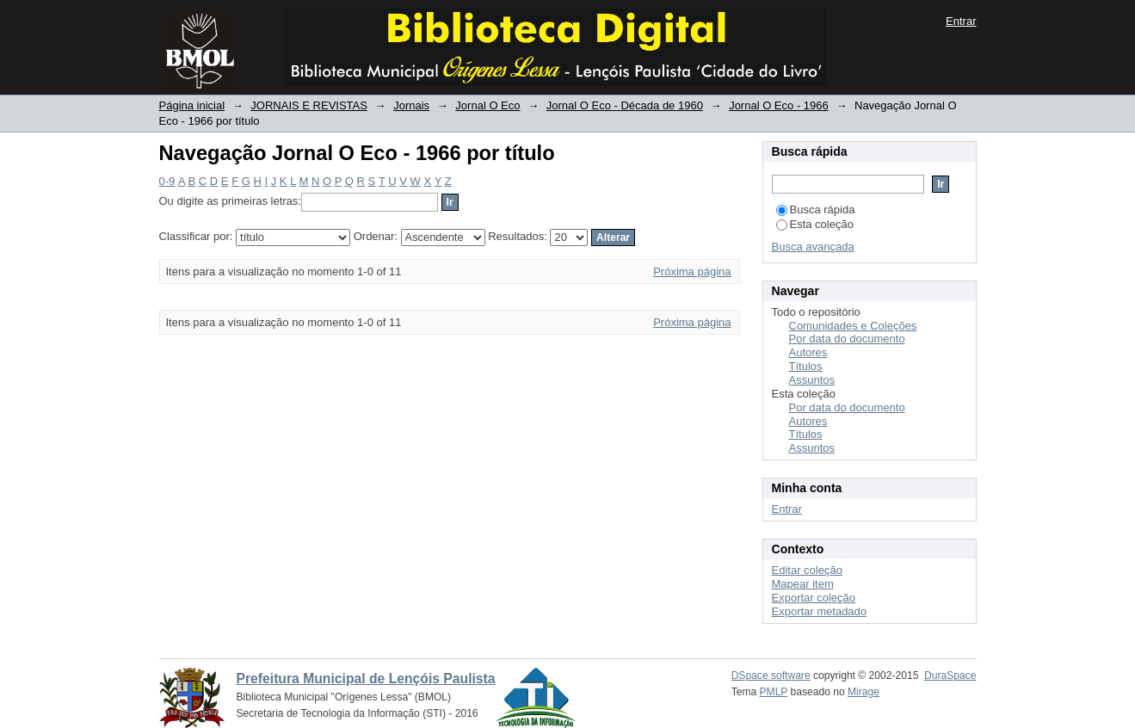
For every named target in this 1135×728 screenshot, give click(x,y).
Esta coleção (815, 224)
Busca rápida (815, 209)
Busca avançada (813, 246)
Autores (808, 352)
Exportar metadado (819, 611)
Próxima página (692, 271)
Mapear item (803, 583)
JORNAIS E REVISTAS (308, 105)
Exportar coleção (814, 597)
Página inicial (192, 105)
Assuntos (812, 379)
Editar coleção (807, 570)
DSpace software (771, 675)
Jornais (411, 105)
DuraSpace (950, 675)
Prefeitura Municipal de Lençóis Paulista (366, 678)
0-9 (167, 181)
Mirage (863, 692)
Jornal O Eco (487, 105)
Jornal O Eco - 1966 (779, 105)
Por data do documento (847, 338)
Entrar (961, 21)
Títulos (806, 366)
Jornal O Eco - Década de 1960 (624, 105)
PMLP (774, 692)
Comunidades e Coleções (853, 325)
